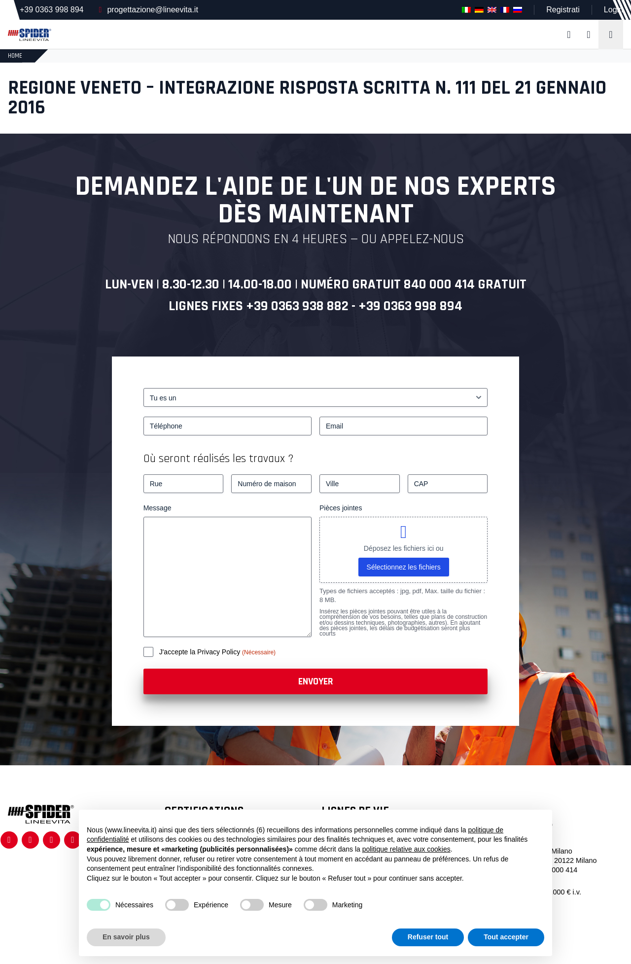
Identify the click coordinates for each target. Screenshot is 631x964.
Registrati (563, 9)
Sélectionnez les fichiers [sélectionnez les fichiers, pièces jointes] (404, 567)
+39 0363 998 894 (51, 9)
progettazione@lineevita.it (152, 9)
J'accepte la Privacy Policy (200, 652)
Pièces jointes (340, 508)
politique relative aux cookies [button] (406, 849)
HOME (15, 56)
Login (613, 9)
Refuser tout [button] (428, 937)
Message (157, 508)
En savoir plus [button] (126, 937)
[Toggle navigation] (610, 34)
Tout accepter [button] (506, 937)
